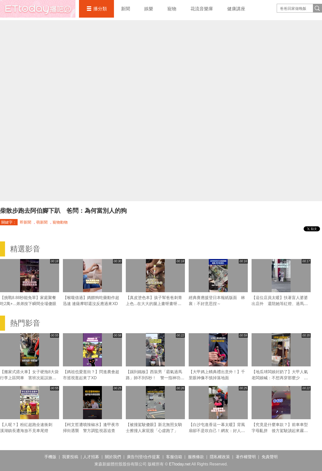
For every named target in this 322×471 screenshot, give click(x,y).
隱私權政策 (220, 457)
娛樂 (148, 8)
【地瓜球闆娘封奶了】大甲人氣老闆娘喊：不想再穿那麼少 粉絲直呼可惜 (280, 378)
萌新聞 (42, 222)
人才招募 (91, 457)
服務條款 (196, 457)
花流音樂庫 (201, 8)
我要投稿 (70, 457)
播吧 (37, 9)
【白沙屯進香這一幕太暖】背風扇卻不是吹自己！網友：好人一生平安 (217, 430)
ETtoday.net (179, 464)
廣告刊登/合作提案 (143, 457)
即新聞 (25, 222)
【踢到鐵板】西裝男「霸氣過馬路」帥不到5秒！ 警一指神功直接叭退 (155, 378)
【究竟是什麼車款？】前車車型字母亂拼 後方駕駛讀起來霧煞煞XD (280, 430)
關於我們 (113, 457)
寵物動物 (60, 222)
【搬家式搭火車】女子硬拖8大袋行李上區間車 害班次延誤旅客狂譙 (29, 378)
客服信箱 (174, 457)
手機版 (50, 457)
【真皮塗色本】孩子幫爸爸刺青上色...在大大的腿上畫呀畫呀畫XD (154, 303)
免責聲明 (270, 457)
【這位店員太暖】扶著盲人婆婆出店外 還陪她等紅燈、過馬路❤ (280, 303)
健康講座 (236, 8)
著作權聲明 (246, 457)
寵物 (171, 8)
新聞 (125, 8)
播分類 (100, 8)
